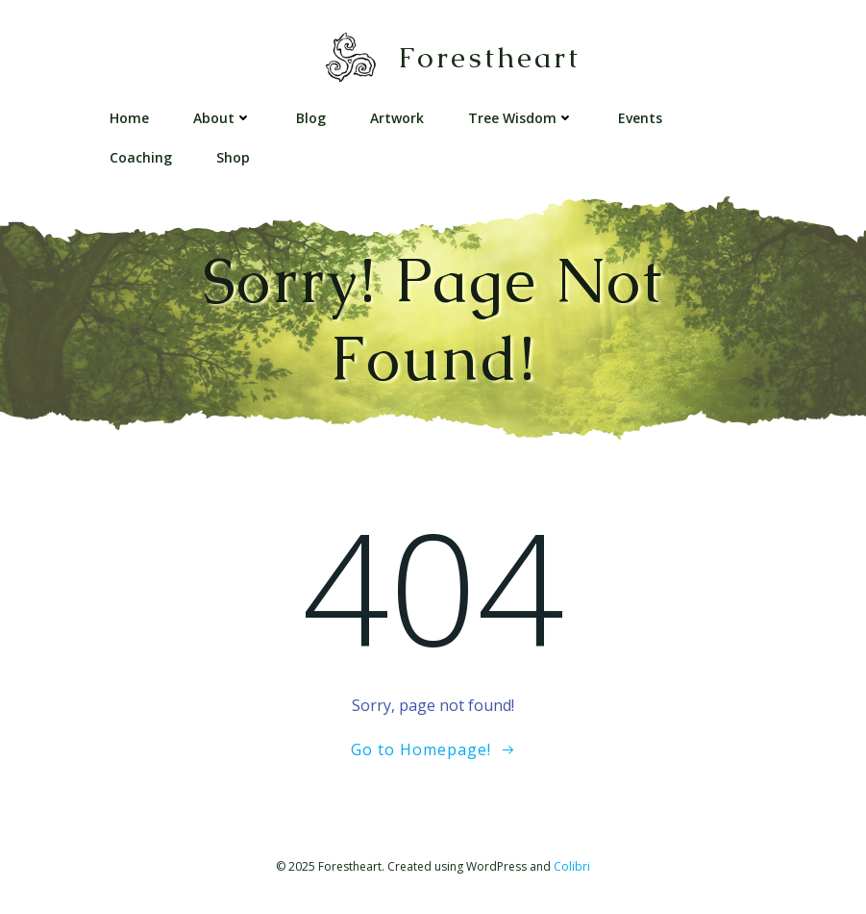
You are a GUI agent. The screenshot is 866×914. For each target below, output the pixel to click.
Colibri (572, 866)
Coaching (141, 157)
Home (129, 118)
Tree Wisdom (521, 118)
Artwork (397, 118)
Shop (233, 157)
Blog (311, 118)
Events (640, 118)
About (222, 118)
